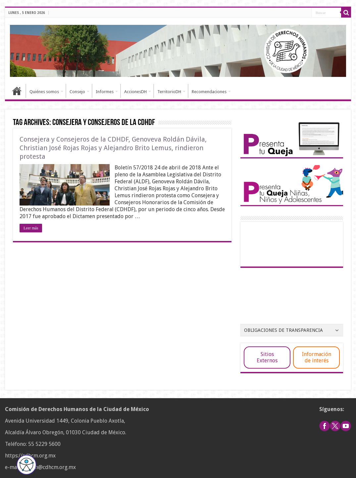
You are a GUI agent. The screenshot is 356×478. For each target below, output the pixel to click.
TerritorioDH (169, 91)
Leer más (31, 228)
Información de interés (316, 357)
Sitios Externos (267, 357)
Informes (105, 91)
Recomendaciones (209, 91)
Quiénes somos (44, 91)
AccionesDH (135, 91)
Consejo (77, 91)
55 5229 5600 (44, 444)
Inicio (16, 91)
